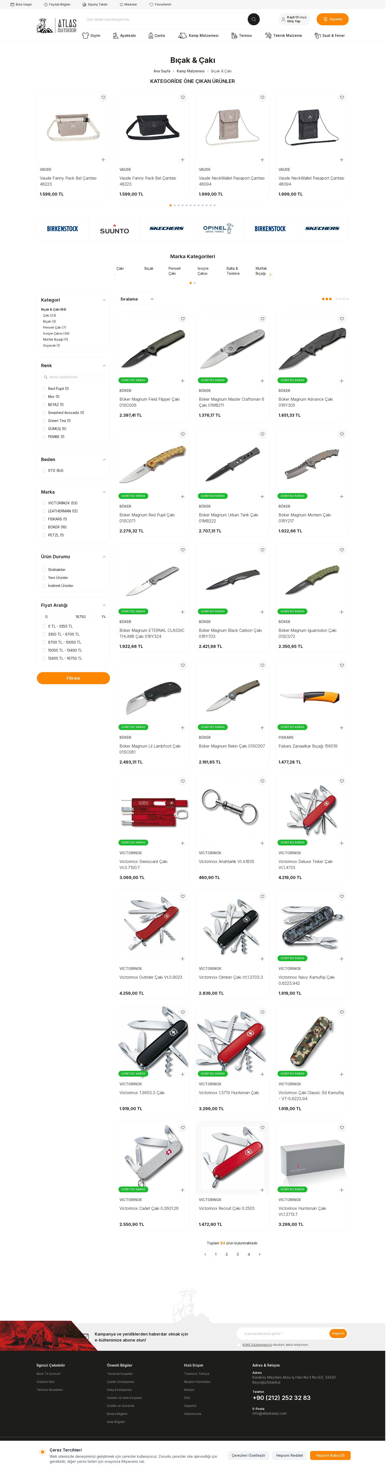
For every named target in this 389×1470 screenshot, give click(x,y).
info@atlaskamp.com (269, 1413)
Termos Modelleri (50, 1390)
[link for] (62, 229)
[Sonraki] (260, 1254)
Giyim (91, 36)
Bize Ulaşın (21, 4)
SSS (187, 1398)
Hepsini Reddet (289, 1455)
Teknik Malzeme (283, 35)
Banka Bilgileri (117, 1414)
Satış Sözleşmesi (119, 1390)
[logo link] (56, 25)
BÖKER (125, 390)
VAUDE (46, 169)
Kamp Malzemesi (198, 36)
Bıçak (149, 268)
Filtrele (73, 678)
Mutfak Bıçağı (261, 270)
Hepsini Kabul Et (330, 1455)
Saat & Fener (330, 36)
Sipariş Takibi (95, 5)
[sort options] (136, 299)
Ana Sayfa (162, 71)
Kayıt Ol (338, 1333)
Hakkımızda (192, 1414)
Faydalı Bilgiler (57, 4)
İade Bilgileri (116, 1422)
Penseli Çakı (175, 270)
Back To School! (48, 1374)
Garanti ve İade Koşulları (124, 1398)
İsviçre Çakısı (203, 270)
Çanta (157, 36)
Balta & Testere (233, 270)
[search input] (171, 19)
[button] (171, 205)
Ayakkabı (124, 36)
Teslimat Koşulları (120, 1374)
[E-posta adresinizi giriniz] (292, 1334)
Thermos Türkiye (196, 1374)
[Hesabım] (295, 19)
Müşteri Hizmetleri (197, 1382)
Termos (241, 36)
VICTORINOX (131, 853)
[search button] (254, 19)
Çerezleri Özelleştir (248, 1455)
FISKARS (287, 737)
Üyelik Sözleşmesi (120, 1382)
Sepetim (190, 1406)
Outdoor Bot (46, 1382)
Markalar (128, 4)
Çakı (120, 268)
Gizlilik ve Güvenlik (121, 1406)
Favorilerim (160, 5)
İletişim (189, 1390)
